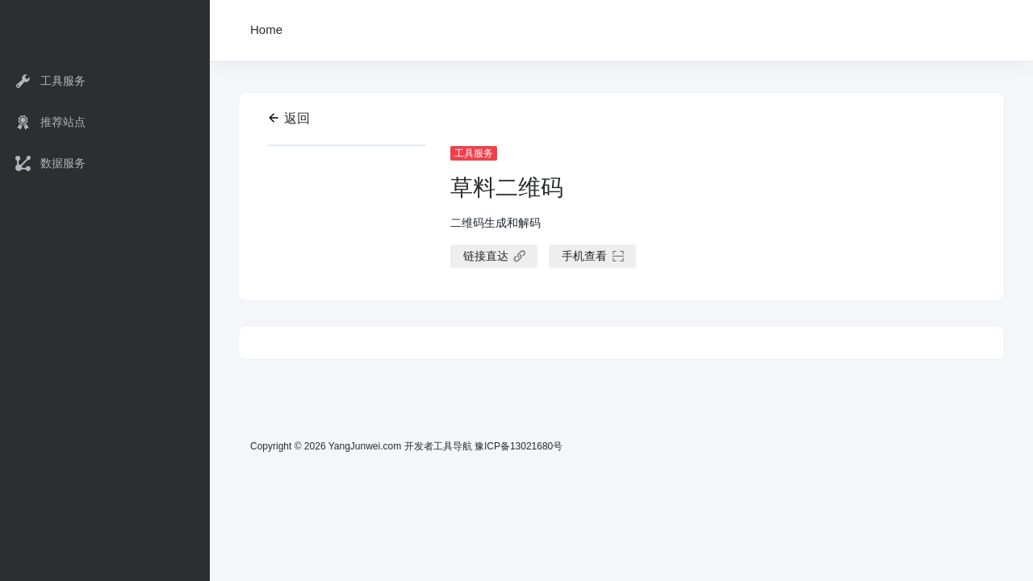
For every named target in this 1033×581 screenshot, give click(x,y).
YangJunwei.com (365, 446)
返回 (288, 118)
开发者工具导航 (438, 446)
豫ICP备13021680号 (519, 446)
